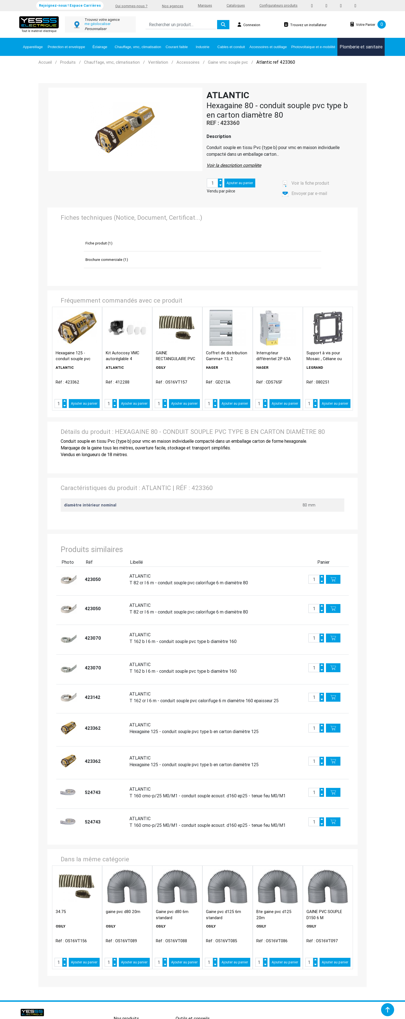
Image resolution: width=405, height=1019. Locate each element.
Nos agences (172, 6)
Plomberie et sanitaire (361, 47)
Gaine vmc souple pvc (228, 62)
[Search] (181, 24)
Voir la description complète (234, 165)
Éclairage (99, 47)
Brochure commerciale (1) (106, 259)
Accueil (45, 62)
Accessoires (188, 62)
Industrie (202, 47)
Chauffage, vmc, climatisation (138, 47)
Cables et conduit (231, 47)
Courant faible (177, 47)
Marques (205, 5)
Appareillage (33, 47)
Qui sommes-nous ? (131, 6)
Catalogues (236, 5)
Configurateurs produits (278, 5)
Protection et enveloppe (66, 47)
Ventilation (158, 62)
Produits (68, 62)
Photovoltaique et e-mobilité (313, 47)
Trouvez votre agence (102, 20)
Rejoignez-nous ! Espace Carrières (70, 5)
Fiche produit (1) (98, 243)
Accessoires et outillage (268, 47)
